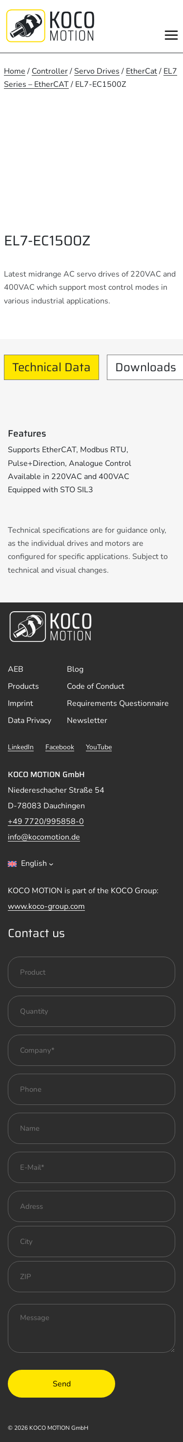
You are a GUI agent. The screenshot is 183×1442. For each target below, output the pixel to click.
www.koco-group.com (46, 906)
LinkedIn (21, 747)
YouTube (99, 747)
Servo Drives (97, 71)
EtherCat (141, 71)
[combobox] (31, 864)
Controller (50, 71)
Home (14, 71)
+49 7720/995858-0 (46, 821)
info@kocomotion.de (44, 837)
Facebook (59, 747)
